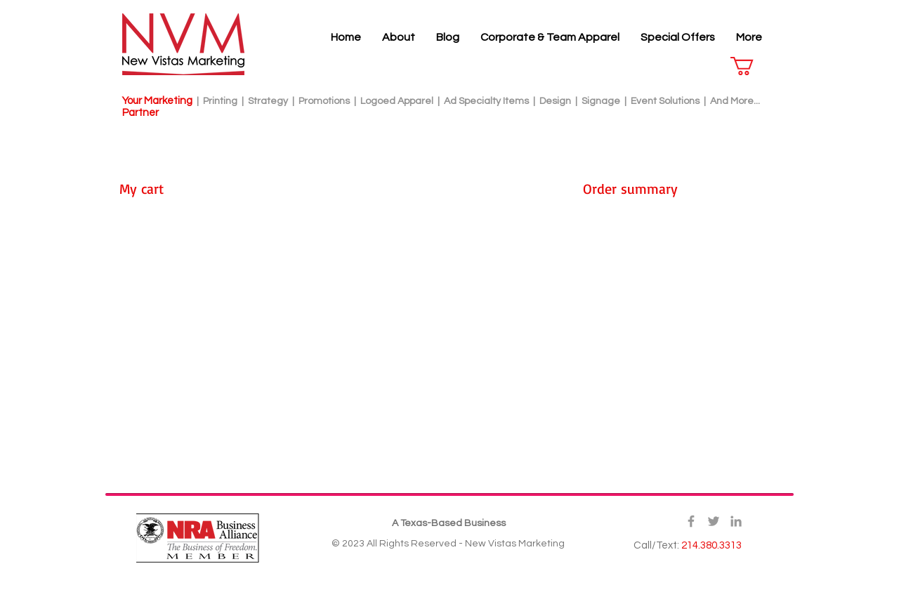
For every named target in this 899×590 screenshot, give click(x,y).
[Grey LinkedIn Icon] (736, 521)
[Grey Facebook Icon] (691, 521)
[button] (752, 66)
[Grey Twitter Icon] (713, 521)
